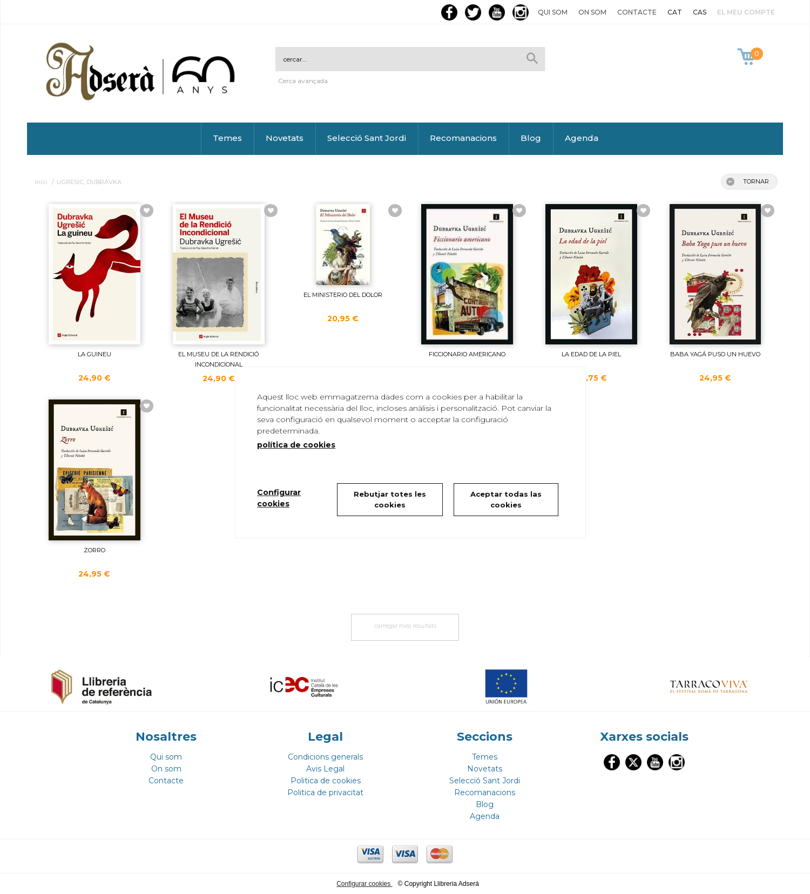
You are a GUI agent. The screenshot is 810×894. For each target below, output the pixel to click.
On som (592, 12)
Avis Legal (325, 769)
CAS (699, 12)
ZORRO (94, 550)
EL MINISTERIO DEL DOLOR (342, 295)
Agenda (581, 138)
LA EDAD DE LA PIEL (591, 354)
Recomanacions (463, 138)
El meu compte (746, 12)
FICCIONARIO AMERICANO (467, 354)
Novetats (284, 138)
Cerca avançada (303, 81)
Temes (227, 138)
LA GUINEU (94, 354)
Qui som (553, 12)
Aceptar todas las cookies (506, 499)
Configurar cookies (364, 884)
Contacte (637, 12)
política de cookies (296, 445)
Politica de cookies (326, 780)
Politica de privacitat (325, 792)
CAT (674, 12)
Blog (531, 138)
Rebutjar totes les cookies (390, 499)
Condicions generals (325, 757)
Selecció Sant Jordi (366, 138)
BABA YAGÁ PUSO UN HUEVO (715, 354)
